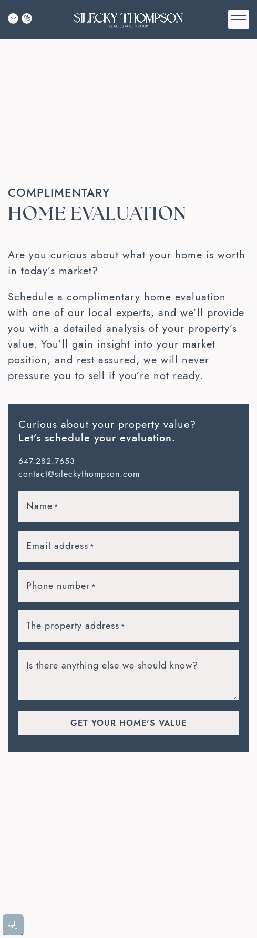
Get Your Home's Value (128, 723)
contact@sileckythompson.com (79, 474)
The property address (76, 625)
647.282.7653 (46, 461)
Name (42, 506)
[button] (238, 19)
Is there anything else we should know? (112, 665)
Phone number (61, 585)
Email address (60, 546)
